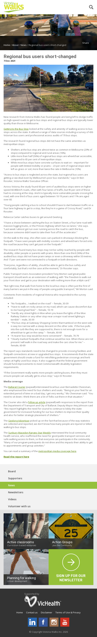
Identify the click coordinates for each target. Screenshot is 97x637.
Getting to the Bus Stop (16, 128)
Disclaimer (46, 612)
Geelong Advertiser (19, 420)
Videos (12, 499)
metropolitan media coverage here (57, 451)
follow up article (36, 402)
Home (7, 45)
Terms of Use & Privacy (68, 612)
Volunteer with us (19, 506)
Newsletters (15, 492)
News (24, 45)
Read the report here (16, 456)
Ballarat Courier (16, 387)
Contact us (32, 612)
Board (12, 471)
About (15, 45)
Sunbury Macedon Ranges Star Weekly (29, 432)
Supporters (15, 478)
